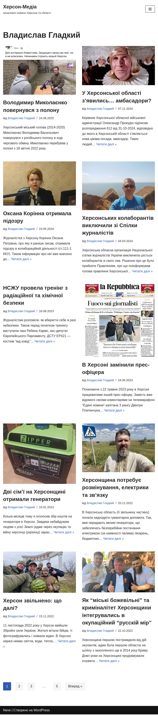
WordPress (42, 710)
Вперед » (75, 686)
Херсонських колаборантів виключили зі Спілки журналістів (118, 225)
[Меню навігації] (150, 9)
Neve (7, 710)
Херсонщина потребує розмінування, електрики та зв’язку (115, 487)
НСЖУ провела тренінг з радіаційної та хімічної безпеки (35, 295)
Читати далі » (106, 144)
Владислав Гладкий (21, 118)
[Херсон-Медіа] (27, 9)
